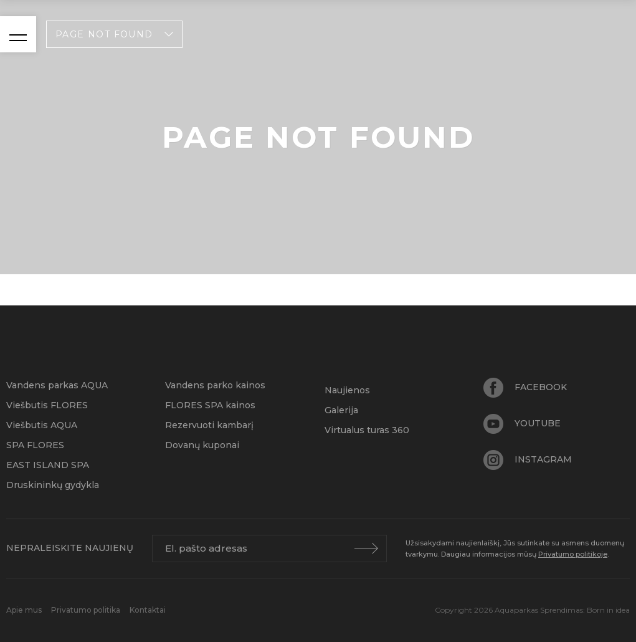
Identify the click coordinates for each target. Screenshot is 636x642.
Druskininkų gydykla (52, 485)
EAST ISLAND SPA (47, 465)
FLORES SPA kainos (210, 405)
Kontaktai (148, 610)
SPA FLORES (35, 445)
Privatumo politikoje (572, 554)
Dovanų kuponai (202, 445)
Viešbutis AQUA (41, 425)
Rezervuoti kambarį (209, 425)
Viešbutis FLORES (47, 405)
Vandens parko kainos (215, 385)
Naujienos (347, 390)
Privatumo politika (86, 610)
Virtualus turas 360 (367, 430)
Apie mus (25, 610)
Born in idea (608, 610)
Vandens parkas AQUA (57, 385)
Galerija (341, 410)
